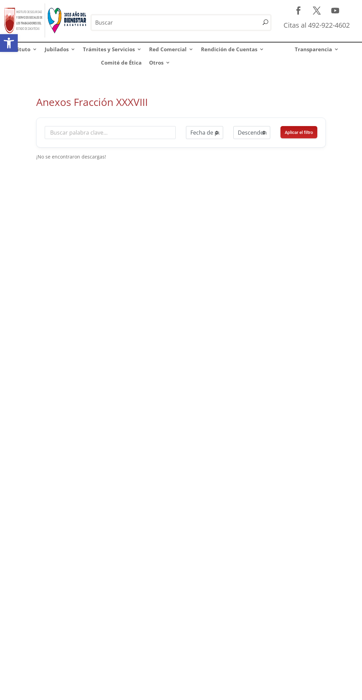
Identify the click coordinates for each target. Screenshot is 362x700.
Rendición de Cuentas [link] (229, 49)
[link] (9, 43)
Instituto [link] (19, 49)
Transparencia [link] (313, 49)
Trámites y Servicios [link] (109, 49)
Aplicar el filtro (299, 132)
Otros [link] (156, 62)
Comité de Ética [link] (121, 62)
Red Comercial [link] (168, 49)
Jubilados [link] (57, 49)
